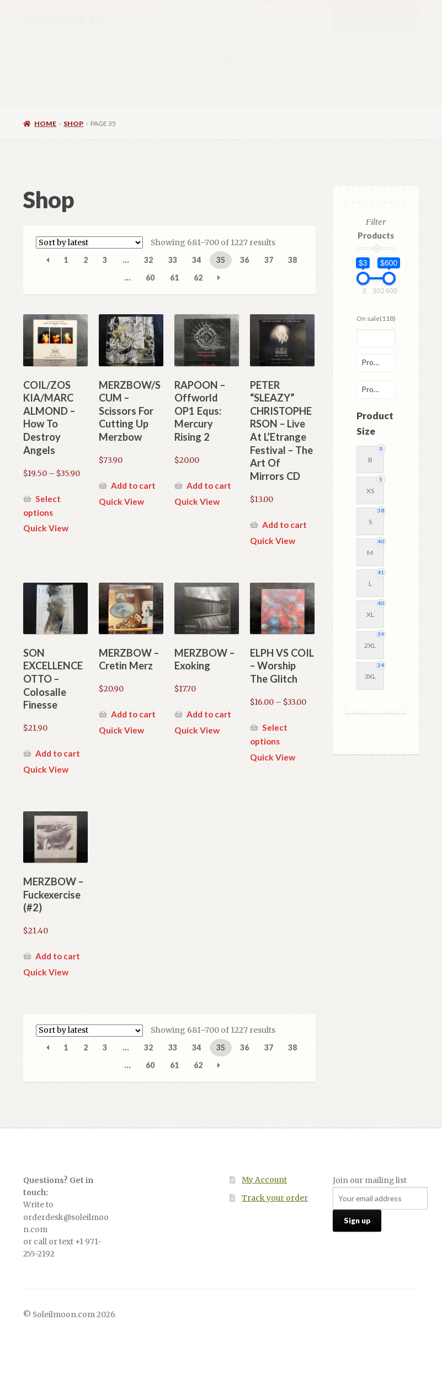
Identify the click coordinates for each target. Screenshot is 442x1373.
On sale (376, 318)
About (197, 91)
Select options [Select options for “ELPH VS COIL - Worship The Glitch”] (268, 734)
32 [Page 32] (148, 260)
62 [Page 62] (198, 277)
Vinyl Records (153, 58)
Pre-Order (57, 91)
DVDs (307, 58)
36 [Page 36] (244, 260)
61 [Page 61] (174, 277)
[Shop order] (89, 242)
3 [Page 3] (105, 260)
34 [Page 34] (196, 260)
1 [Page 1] (65, 260)
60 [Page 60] (150, 277)
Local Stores (131, 91)
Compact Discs (238, 58)
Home (48, 58)
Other (357, 58)
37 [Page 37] (268, 260)
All (92, 58)
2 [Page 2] (85, 260)
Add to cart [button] (133, 485)
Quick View (45, 528)
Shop (73, 123)
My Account (264, 1180)
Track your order (275, 1198)
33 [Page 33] (172, 260)
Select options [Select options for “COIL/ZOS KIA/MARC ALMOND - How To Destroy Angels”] (42, 505)
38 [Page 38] (292, 260)
